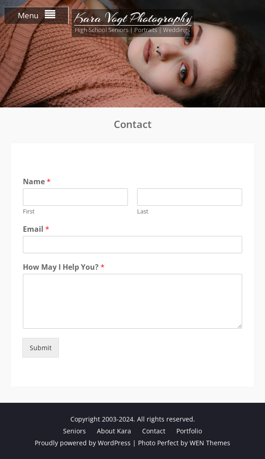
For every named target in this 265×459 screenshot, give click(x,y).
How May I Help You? (64, 267)
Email (36, 229)
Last (142, 211)
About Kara (114, 431)
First (29, 211)
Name (37, 182)
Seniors (74, 431)
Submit (41, 347)
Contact (153, 431)
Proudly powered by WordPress (83, 442)
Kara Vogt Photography (132, 18)
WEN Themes (210, 442)
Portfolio (189, 431)
